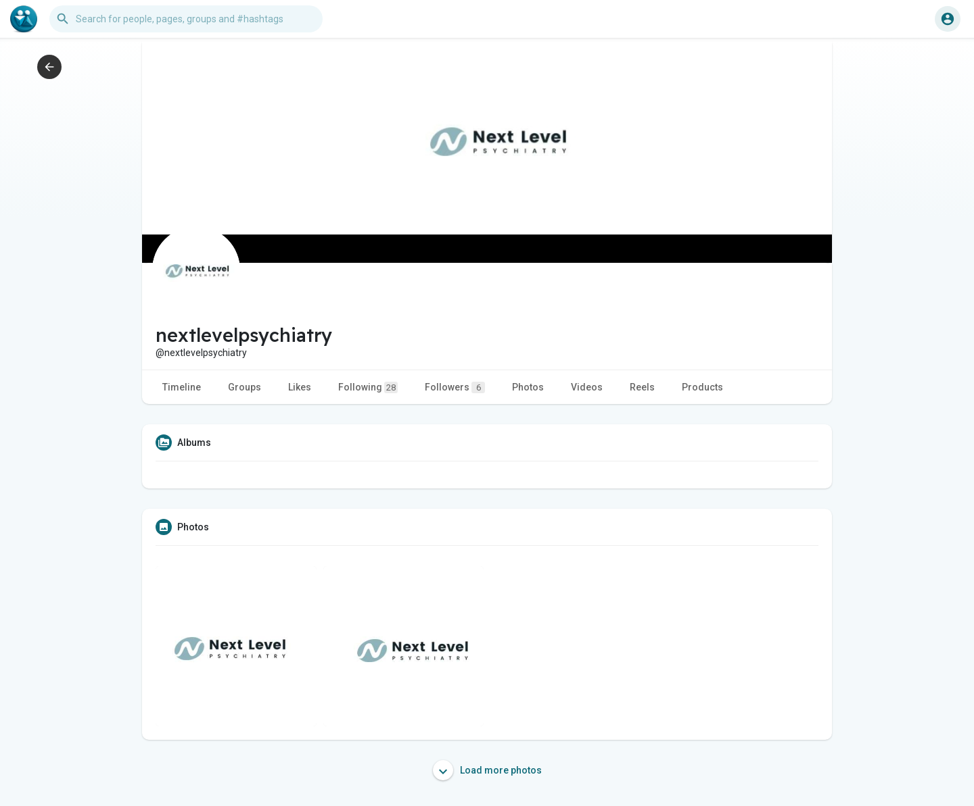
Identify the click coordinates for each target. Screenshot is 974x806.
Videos (587, 387)
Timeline (181, 387)
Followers (455, 387)
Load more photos (487, 770)
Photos (528, 387)
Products (702, 387)
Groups (244, 387)
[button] (186, 18)
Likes (299, 387)
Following (368, 387)
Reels (642, 387)
